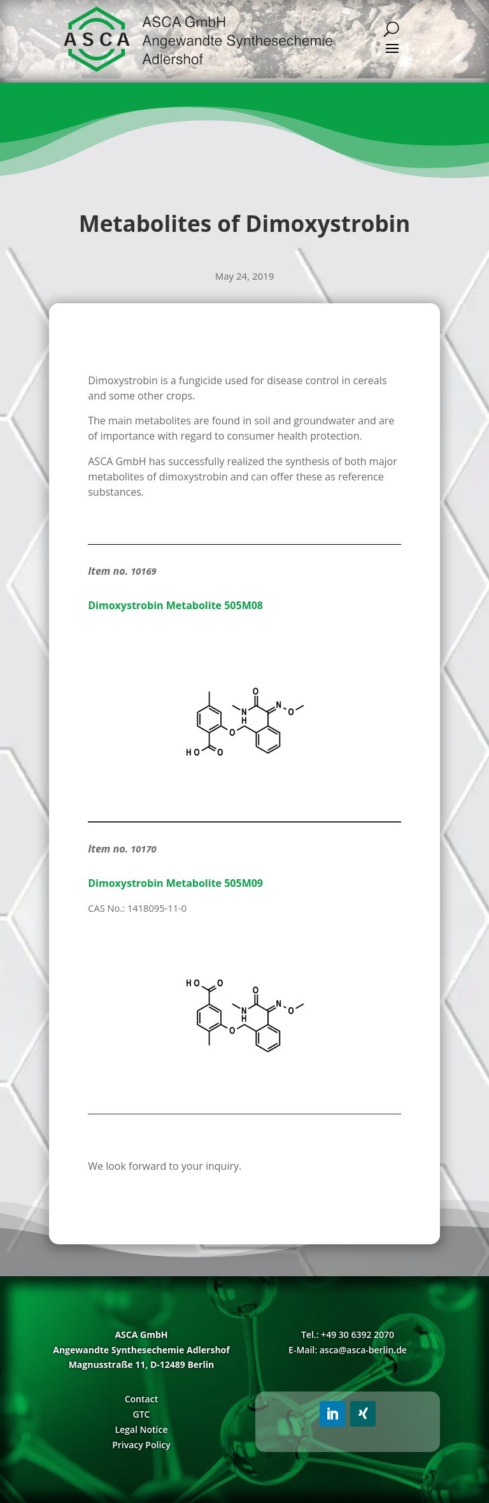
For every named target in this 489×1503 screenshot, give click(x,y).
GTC (141, 1414)
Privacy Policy (141, 1445)
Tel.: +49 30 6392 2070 (347, 1334)
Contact (141, 1399)
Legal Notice (141, 1429)
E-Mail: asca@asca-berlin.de (347, 1350)
